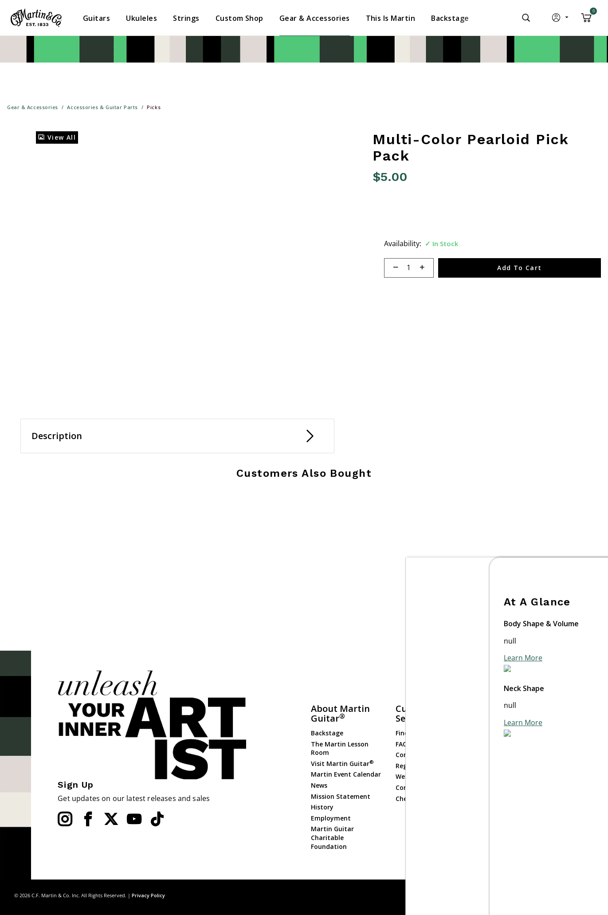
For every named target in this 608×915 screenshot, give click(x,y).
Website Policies (420, 776)
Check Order (414, 798)
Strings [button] (186, 18)
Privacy (559, 895)
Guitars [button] (96, 18)
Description (56, 436)
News (319, 785)
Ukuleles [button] (141, 18)
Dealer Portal (500, 834)
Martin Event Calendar (346, 774)
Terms (585, 895)
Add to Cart (519, 267)
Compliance (414, 787)
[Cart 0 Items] (586, 21)
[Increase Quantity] (426, 268)
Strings (491, 756)
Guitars (491, 723)
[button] (561, 19)
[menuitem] (96, 18)
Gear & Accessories (508, 766)
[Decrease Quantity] (391, 268)
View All (57, 137)
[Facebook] (88, 819)
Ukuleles (493, 745)
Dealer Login (499, 823)
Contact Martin (420, 754)
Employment (331, 818)
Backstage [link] (450, 18)
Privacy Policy (148, 895)
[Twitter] (111, 819)
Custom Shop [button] (239, 18)
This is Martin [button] (391, 18)
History (322, 807)
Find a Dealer (416, 733)
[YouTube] (134, 819)
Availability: (402, 243)
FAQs (403, 744)
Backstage (327, 733)
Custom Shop (501, 734)
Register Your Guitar (427, 766)
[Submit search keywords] (526, 17)
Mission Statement (340, 796)
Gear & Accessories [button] (314, 18)
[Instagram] (65, 819)
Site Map (530, 895)
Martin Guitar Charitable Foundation (332, 837)
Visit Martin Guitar (342, 763)
